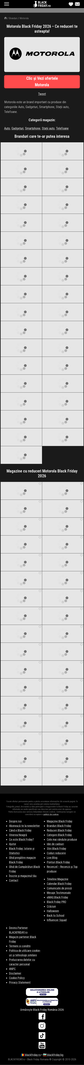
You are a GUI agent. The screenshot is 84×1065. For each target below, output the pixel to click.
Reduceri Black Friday (59, 830)
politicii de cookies (51, 814)
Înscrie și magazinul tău (23, 876)
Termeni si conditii (20, 946)
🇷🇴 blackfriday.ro (31, 1055)
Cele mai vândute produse (62, 839)
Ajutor (12, 844)
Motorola (24, 18)
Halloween (53, 911)
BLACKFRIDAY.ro (44, 4)
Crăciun (51, 906)
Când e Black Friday (20, 830)
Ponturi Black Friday (58, 862)
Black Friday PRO (56, 902)
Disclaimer (15, 973)
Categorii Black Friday (59, 835)
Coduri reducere (56, 853)
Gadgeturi (17, 128)
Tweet (42, 94)
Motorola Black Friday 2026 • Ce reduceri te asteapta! (42, 29)
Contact (13, 880)
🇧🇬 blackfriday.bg (53, 1055)
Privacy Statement (20, 982)
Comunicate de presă (59, 888)
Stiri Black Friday (56, 848)
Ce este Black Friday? (21, 839)
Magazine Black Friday (59, 821)
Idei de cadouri (55, 844)
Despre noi (15, 821)
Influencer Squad (57, 920)
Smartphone (32, 128)
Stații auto (48, 128)
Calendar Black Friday (59, 883)
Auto (7, 128)
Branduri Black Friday (59, 825)
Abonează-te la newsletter (24, 825)
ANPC (12, 968)
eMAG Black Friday (57, 897)
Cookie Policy (17, 978)
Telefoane (62, 128)
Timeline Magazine (57, 879)
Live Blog (52, 857)
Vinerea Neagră (18, 835)
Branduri (13, 18)
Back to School (55, 915)
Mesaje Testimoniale (59, 892)
